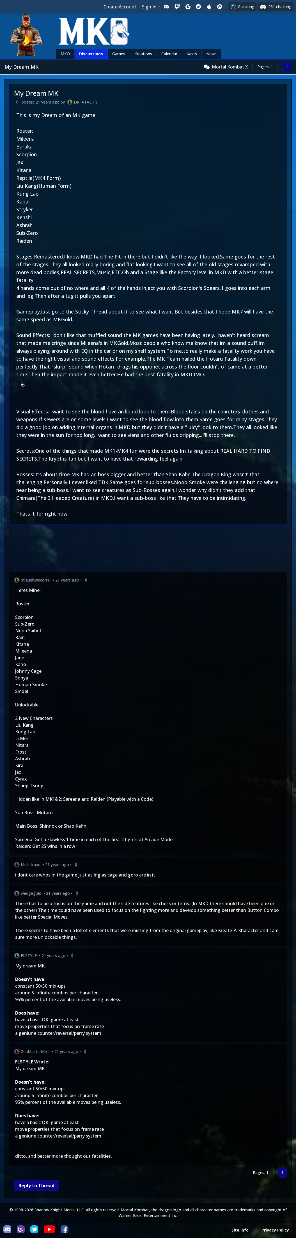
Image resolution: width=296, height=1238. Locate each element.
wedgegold (31, 893)
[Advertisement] (148, 549)
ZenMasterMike (35, 1051)
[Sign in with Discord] (166, 7)
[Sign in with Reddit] (198, 7)
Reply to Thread (36, 1185)
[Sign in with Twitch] (177, 7)
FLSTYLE (29, 955)
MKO (65, 53)
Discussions (91, 53)
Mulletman (30, 864)
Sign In (149, 7)
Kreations (143, 53)
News (211, 53)
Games (118, 53)
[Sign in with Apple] (209, 7)
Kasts (192, 53)
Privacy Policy (275, 1230)
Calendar (169, 53)
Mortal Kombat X (230, 67)
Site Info (240, 1230)
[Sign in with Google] (187, 7)
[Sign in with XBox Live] (219, 7)
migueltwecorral (36, 580)
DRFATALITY (85, 102)
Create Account (120, 7)
